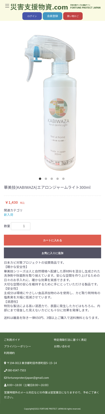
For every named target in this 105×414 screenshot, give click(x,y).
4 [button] (58, 179)
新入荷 (8, 214)
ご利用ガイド (12, 340)
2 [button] (47, 179)
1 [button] (41, 179)
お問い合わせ (62, 346)
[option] (52, 103)
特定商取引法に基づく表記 (70, 340)
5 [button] (64, 179)
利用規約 (9, 353)
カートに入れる (52, 240)
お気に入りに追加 (52, 253)
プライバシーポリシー (17, 346)
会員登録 (52, 16)
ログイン (32, 16)
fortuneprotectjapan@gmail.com (28, 378)
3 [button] (52, 179)
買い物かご (73, 16)
